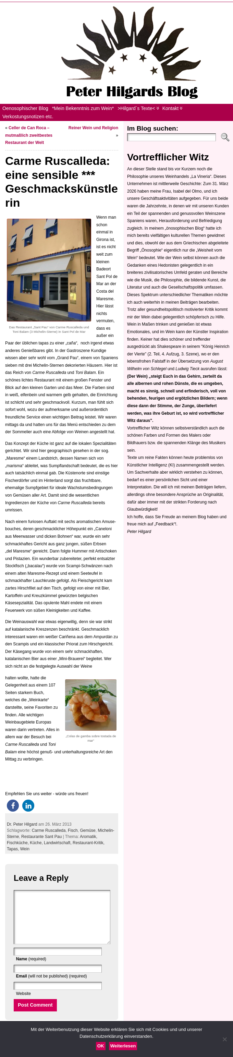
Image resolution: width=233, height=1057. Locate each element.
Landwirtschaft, (58, 842)
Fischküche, (18, 842)
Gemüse (87, 830)
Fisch (73, 830)
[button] (13, 806)
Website (23, 1003)
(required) (31, 969)
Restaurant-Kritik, (89, 842)
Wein (24, 849)
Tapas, (13, 849)
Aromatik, (88, 836)
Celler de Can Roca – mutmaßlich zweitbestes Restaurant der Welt (28, 135)
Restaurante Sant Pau (41, 836)
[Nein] (224, 1039)
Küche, (37, 842)
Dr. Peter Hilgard (22, 824)
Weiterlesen (123, 1045)
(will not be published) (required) (51, 986)
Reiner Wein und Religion (93, 127)
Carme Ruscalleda (49, 830)
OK (100, 1045)
